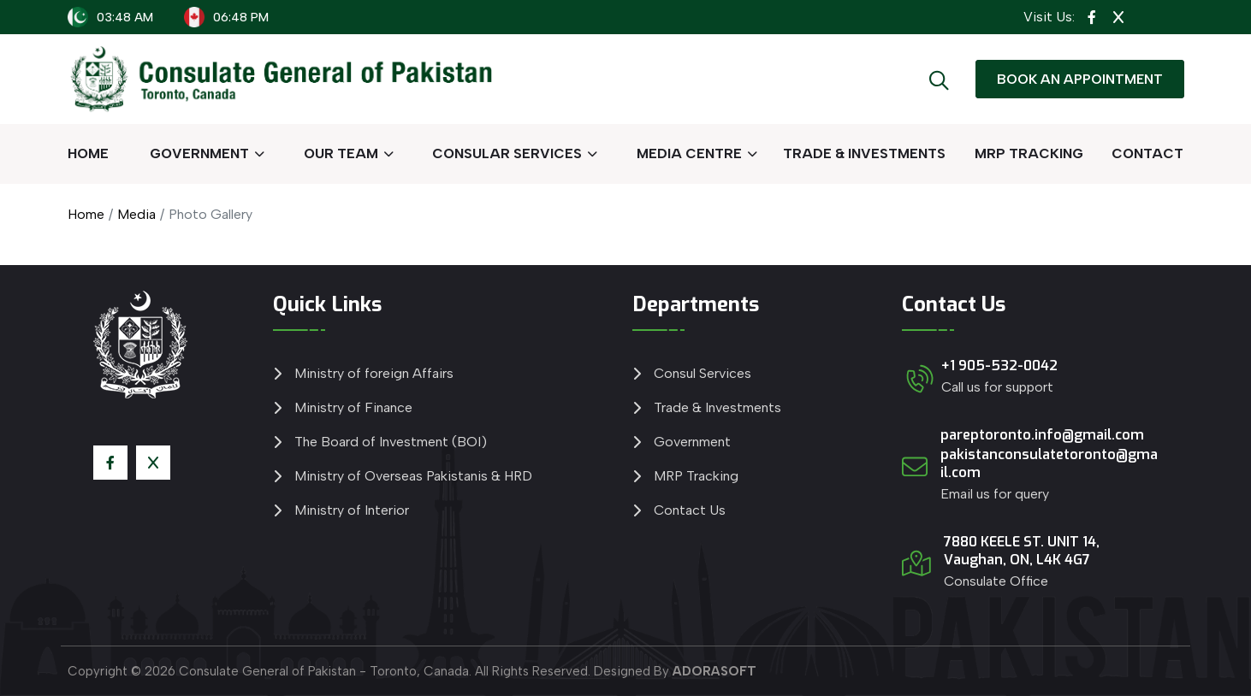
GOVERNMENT (199, 153)
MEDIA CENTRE (689, 153)
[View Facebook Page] (1092, 17)
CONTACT (1147, 153)
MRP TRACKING (1029, 153)
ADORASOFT (714, 671)
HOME (88, 153)
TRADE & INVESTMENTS (864, 153)
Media (136, 214)
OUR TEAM (341, 153)
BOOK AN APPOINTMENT (1080, 79)
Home (86, 214)
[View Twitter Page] (1118, 17)
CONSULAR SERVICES (507, 153)
